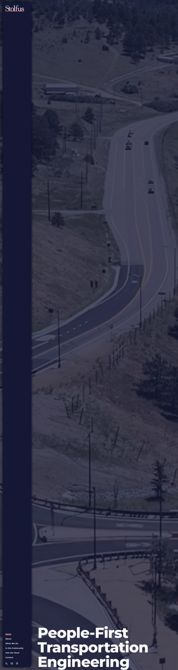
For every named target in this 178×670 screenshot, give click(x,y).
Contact (9, 657)
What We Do (11, 643)
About (8, 639)
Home (8, 634)
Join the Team (12, 653)
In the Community (14, 648)
